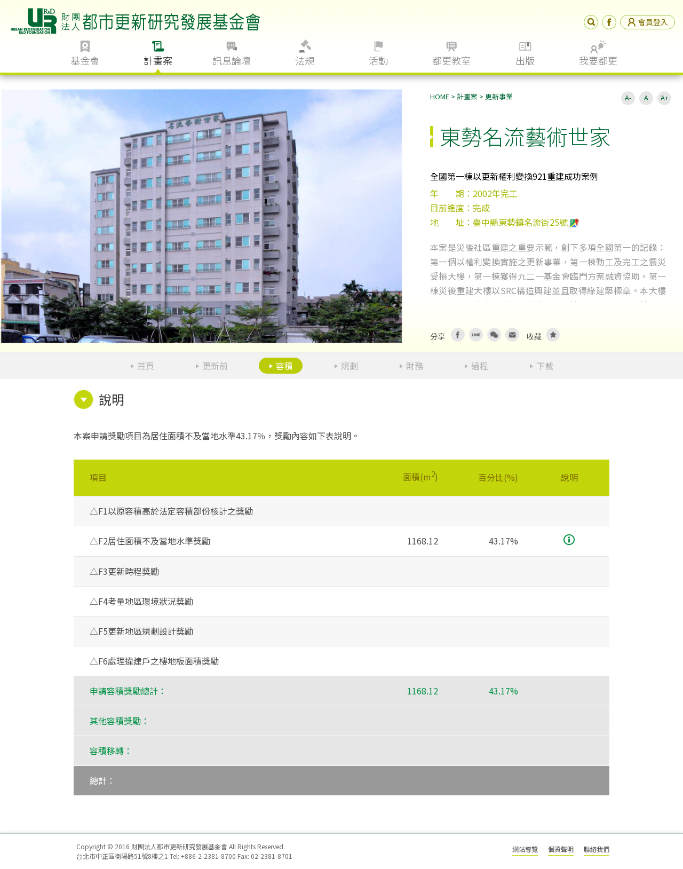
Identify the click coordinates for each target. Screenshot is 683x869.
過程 (479, 365)
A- (628, 97)
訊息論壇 (231, 60)
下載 (544, 365)
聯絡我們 (596, 849)
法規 (304, 60)
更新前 (215, 365)
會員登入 (647, 22)
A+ (665, 97)
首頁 (145, 365)
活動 (378, 60)
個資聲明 (561, 849)
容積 (284, 365)
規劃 (349, 365)
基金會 (84, 60)
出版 (525, 60)
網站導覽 (525, 849)
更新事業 (499, 96)
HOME (439, 96)
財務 (414, 365)
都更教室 (451, 60)
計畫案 (158, 60)
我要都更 (598, 60)
